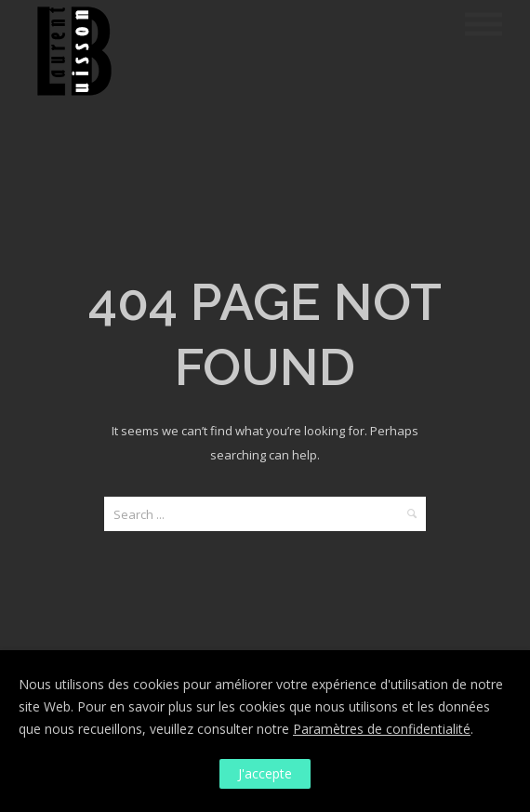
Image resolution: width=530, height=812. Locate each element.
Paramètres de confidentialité (381, 729)
